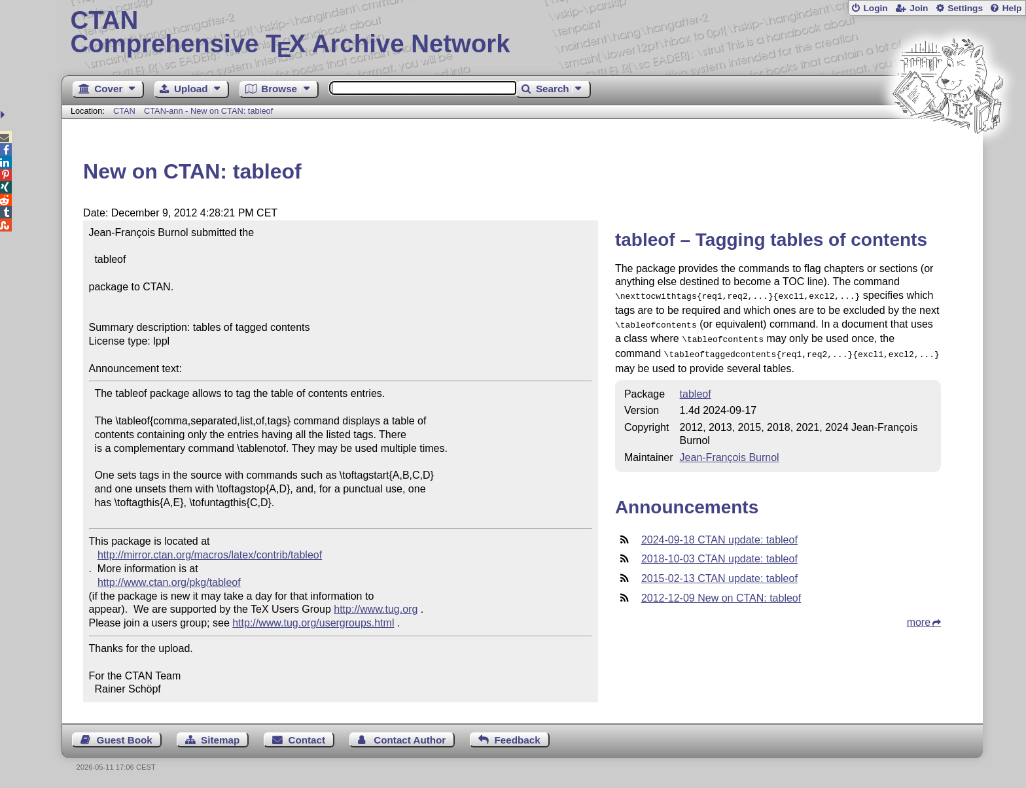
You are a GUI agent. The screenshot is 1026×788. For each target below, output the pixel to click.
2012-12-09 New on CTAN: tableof (721, 592)
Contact (307, 739)
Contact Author (410, 739)
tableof (695, 388)
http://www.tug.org (375, 609)
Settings (965, 8)
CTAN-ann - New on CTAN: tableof (208, 111)
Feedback (517, 739)
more (918, 617)
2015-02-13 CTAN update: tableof (719, 573)
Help (1012, 8)
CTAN (124, 111)
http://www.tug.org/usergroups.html (313, 622)
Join (919, 8)
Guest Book (124, 739)
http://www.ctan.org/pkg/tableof (169, 582)
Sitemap (220, 739)
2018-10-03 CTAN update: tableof (719, 553)
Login (875, 8)
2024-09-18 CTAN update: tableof (719, 534)
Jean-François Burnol (729, 452)
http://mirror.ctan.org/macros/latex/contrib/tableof (209, 554)
